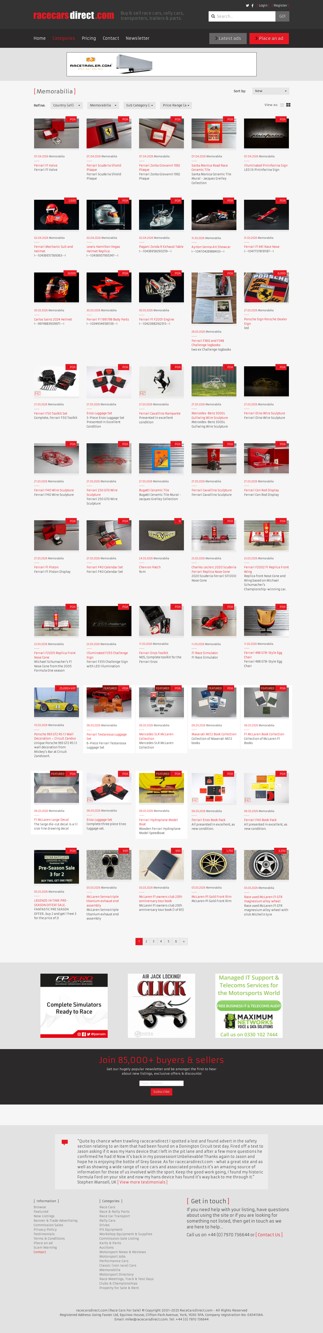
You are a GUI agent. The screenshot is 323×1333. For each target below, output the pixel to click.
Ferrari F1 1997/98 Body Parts (108, 319)
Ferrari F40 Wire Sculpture (54, 490)
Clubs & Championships (118, 1283)
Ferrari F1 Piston (46, 567)
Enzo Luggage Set (99, 413)
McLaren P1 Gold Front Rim (211, 897)
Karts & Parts (110, 1243)
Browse (40, 1207)
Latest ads (228, 38)
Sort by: (240, 91)
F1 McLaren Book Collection (264, 734)
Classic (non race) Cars (117, 1265)
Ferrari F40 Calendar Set (105, 567)
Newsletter (137, 38)
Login (263, 5)
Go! (282, 16)
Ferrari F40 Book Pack (260, 820)
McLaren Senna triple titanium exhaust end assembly (103, 901)
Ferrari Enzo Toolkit (153, 653)
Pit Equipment (110, 1230)
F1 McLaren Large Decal (51, 820)
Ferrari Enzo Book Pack (208, 820)
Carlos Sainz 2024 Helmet (53, 319)
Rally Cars (107, 1221)
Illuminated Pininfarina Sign (266, 165)
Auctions (106, 1247)
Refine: (39, 105)
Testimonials (44, 1234)
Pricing (89, 38)
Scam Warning (45, 1247)
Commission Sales (48, 1225)
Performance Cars (114, 1261)
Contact (111, 38)
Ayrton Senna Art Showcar (211, 247)
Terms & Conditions (49, 1238)
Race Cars (107, 1207)
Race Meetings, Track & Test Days (126, 1279)
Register (280, 5)
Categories (63, 38)
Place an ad (269, 38)
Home (40, 38)
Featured (41, 1212)
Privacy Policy (45, 1230)
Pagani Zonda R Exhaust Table (161, 247)
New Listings (44, 1216)
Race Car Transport (114, 1216)
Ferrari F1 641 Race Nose (261, 247)
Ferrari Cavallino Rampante (160, 413)
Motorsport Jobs (112, 1256)
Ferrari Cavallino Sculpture (212, 490)
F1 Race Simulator (205, 653)
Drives (104, 1225)
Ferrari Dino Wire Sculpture (264, 413)
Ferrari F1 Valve (45, 165)
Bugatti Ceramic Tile (154, 490)
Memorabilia (109, 1270)
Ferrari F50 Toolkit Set (50, 413)
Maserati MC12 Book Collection (214, 734)
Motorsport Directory (116, 1274)
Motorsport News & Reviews (122, 1252)
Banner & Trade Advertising (55, 1221)
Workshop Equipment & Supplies (125, 1234)
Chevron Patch (150, 567)
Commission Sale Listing (119, 1238)
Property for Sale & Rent (119, 1288)
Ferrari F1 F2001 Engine (156, 319)
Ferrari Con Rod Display (261, 490)
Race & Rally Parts (114, 1212)
